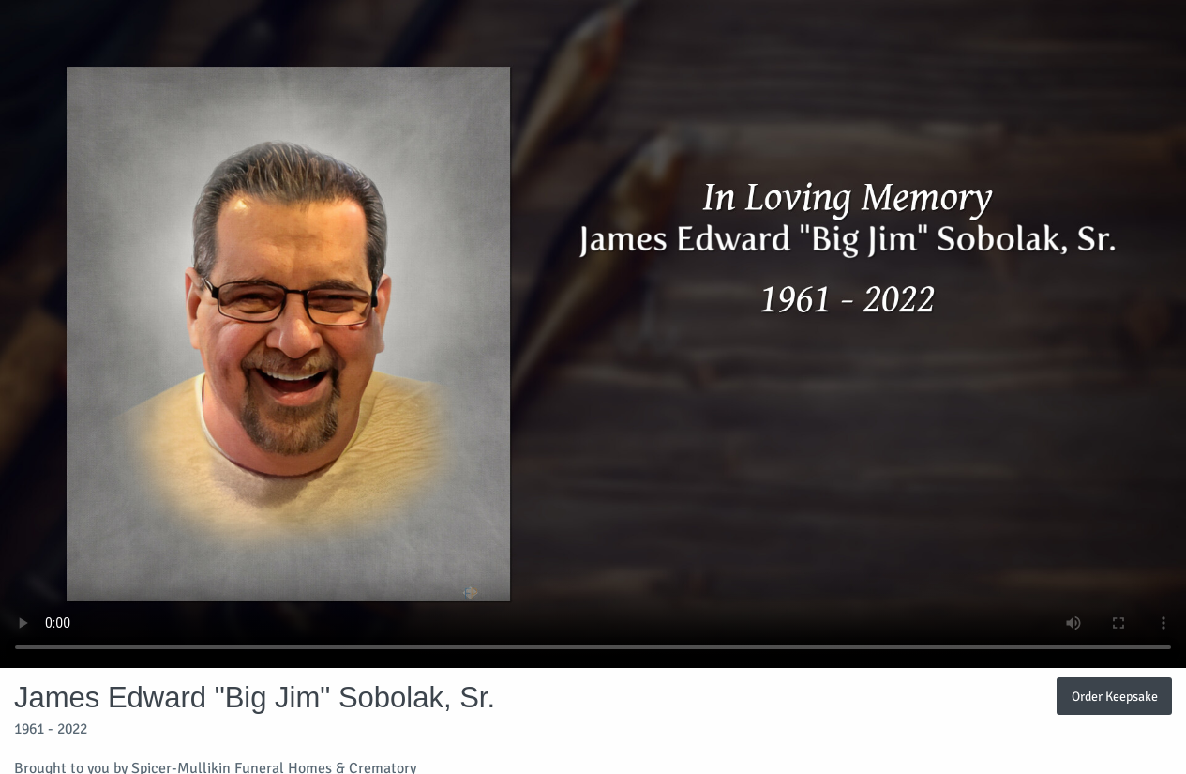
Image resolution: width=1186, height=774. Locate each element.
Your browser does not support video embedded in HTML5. (593, 334)
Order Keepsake (1115, 696)
